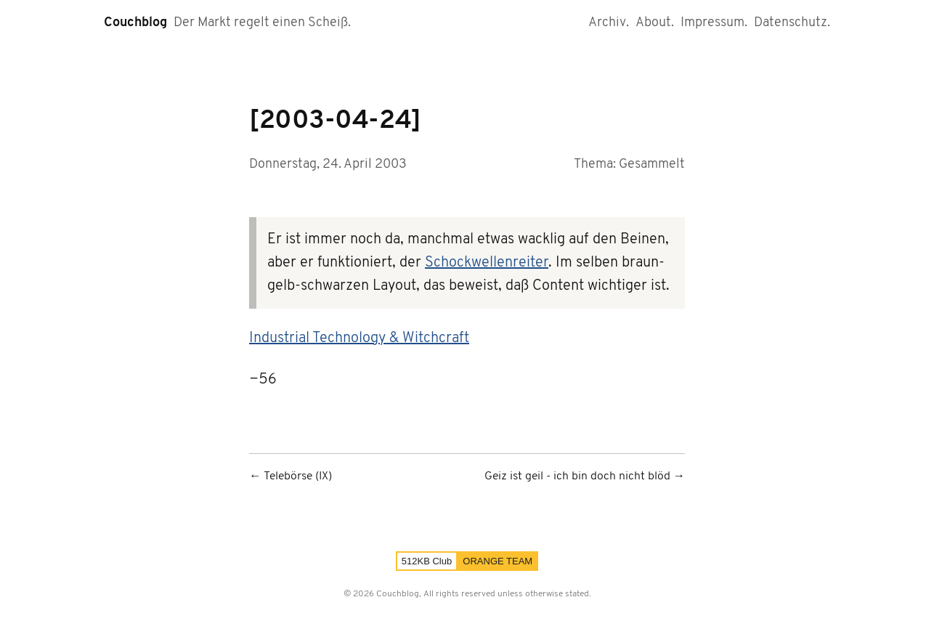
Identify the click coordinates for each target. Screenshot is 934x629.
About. (654, 23)
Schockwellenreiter (486, 263)
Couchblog (135, 23)
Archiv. (608, 23)
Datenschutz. (792, 23)
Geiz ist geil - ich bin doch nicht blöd (577, 477)
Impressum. (714, 23)
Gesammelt (652, 164)
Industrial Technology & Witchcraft (359, 338)
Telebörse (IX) (298, 477)
